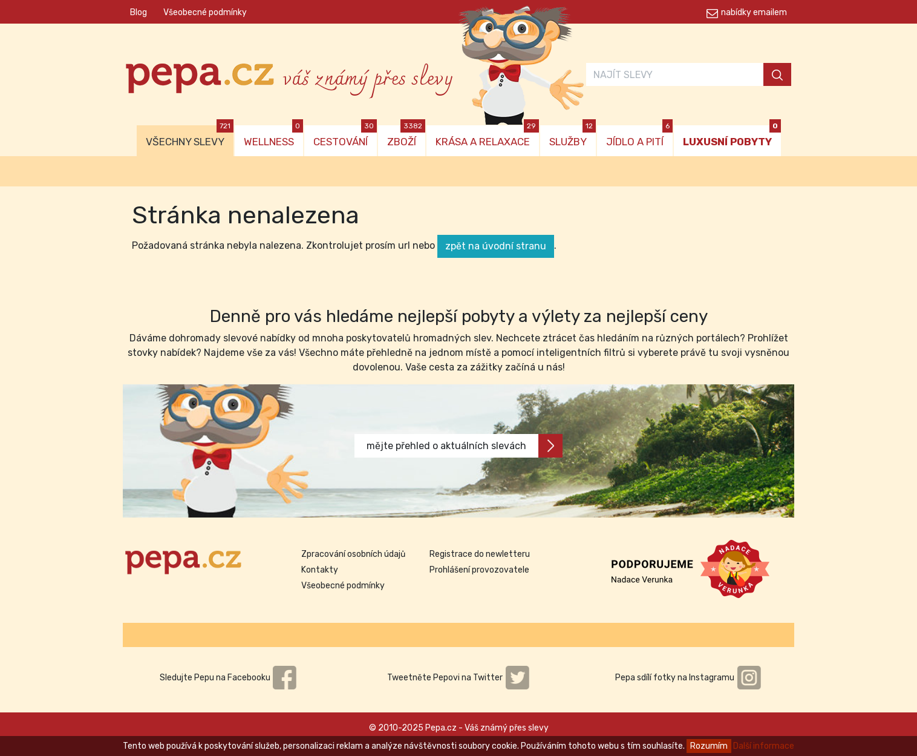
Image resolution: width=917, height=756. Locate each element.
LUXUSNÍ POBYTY (732, 136)
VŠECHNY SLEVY (189, 136)
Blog (138, 12)
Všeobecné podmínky (205, 12)
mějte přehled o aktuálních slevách (465, 446)
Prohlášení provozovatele (479, 570)
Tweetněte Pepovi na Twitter (458, 677)
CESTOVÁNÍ (345, 136)
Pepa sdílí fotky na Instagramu (688, 677)
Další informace (763, 746)
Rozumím (709, 746)
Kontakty (319, 570)
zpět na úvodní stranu (495, 246)
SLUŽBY (572, 136)
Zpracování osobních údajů (353, 554)
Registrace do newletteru (479, 554)
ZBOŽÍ (406, 136)
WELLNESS (273, 136)
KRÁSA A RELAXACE (487, 136)
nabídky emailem (754, 12)
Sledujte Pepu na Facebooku (229, 677)
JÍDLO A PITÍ (639, 136)
